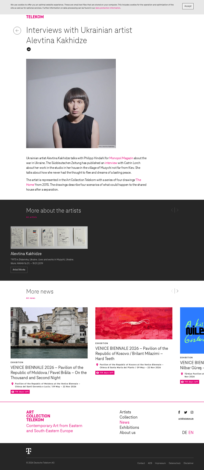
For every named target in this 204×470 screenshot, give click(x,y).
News (124, 422)
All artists (31, 217)
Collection (129, 417)
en (191, 433)
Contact (141, 463)
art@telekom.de (186, 419)
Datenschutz (175, 463)
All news (30, 298)
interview (111, 163)
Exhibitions (129, 427)
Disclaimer (189, 463)
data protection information (107, 8)
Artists (125, 412)
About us (127, 433)
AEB (150, 463)
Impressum (160, 463)
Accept (187, 6)
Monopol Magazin (121, 158)
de (184, 433)
